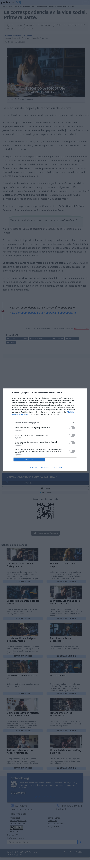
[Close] (83, 393)
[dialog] (45, 430)
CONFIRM (29, 459)
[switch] (72, 427)
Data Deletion (32, 467)
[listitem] (45, 423)
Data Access (45, 467)
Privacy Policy (57, 467)
